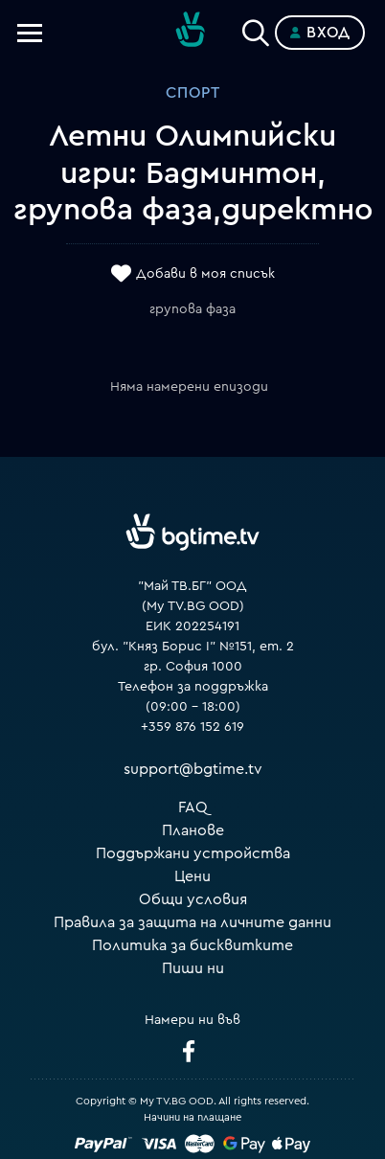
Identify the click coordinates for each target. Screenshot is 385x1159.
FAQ (193, 807)
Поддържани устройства (193, 853)
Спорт (193, 93)
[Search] (255, 28)
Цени (192, 876)
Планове (193, 830)
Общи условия (193, 899)
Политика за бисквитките (192, 945)
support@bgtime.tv (193, 769)
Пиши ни (193, 968)
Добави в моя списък (205, 275)
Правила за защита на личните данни (192, 922)
